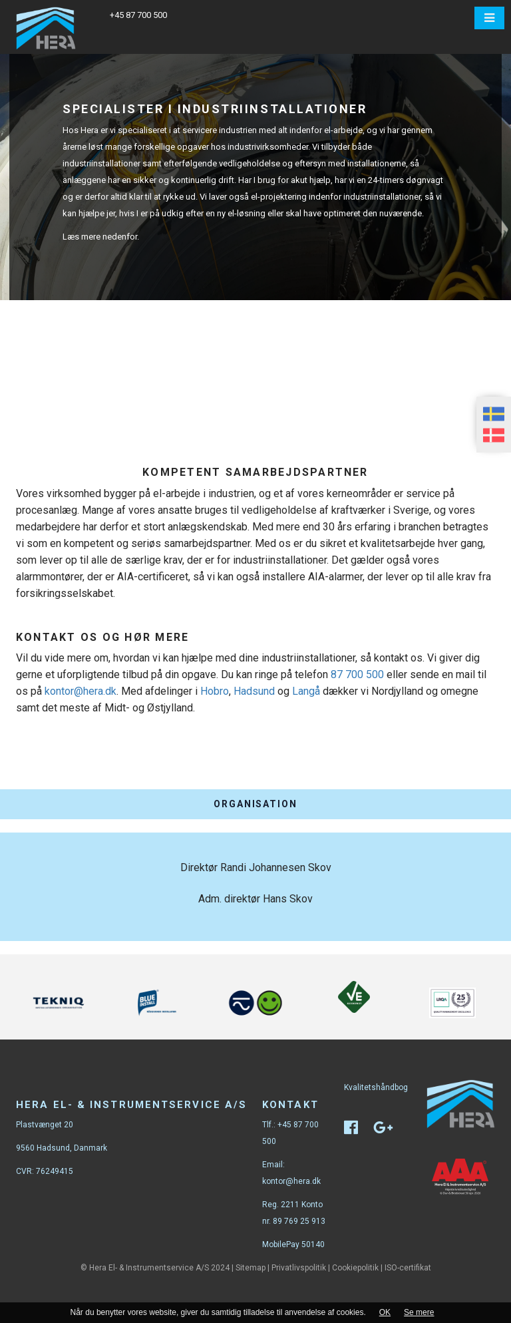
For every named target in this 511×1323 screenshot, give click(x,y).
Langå (306, 691)
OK (385, 1312)
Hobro (214, 691)
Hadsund (254, 691)
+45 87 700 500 (138, 15)
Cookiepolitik (355, 1267)
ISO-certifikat (408, 1267)
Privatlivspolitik (298, 1267)
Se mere (419, 1312)
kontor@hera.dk (80, 691)
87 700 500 (357, 674)
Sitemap (250, 1267)
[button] (489, 18)
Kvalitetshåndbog (376, 1087)
